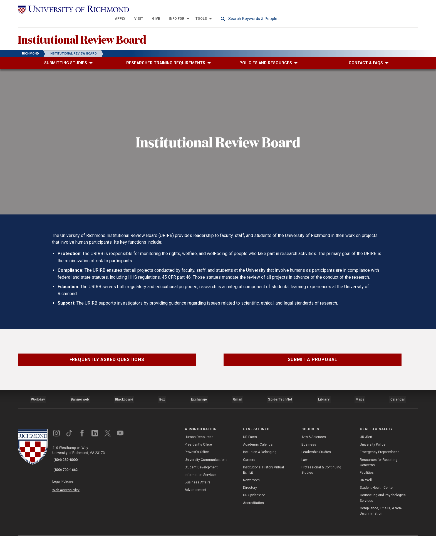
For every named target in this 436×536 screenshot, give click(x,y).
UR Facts (250, 426)
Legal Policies (67, 466)
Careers (249, 448)
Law (304, 448)
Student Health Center (377, 476)
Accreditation (253, 491)
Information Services (201, 464)
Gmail (238, 390)
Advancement (195, 479)
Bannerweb (80, 390)
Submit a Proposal (313, 352)
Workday (37, 390)
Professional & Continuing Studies (321, 458)
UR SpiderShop (254, 484)
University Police (372, 433)
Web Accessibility (70, 473)
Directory (250, 476)
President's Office (198, 433)
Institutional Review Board (95, 31)
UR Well (366, 469)
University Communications (206, 448)
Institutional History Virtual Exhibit (263, 458)
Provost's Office (197, 441)
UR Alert (366, 426)
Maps (360, 390)
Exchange (199, 390)
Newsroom (251, 469)
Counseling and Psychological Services (383, 486)
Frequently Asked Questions (107, 352)
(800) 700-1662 (68, 456)
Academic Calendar (258, 433)
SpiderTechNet (281, 390)
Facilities (367, 461)
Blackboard (124, 390)
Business (308, 433)
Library (324, 390)
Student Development (201, 456)
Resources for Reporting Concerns (378, 451)
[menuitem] (220, 9)
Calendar (398, 390)
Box (162, 390)
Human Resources (199, 426)
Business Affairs (197, 471)
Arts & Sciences (313, 426)
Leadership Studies (316, 441)
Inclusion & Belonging (259, 441)
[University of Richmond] (68, 8)
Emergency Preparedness (380, 441)
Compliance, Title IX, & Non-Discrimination (381, 499)
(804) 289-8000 (68, 449)
